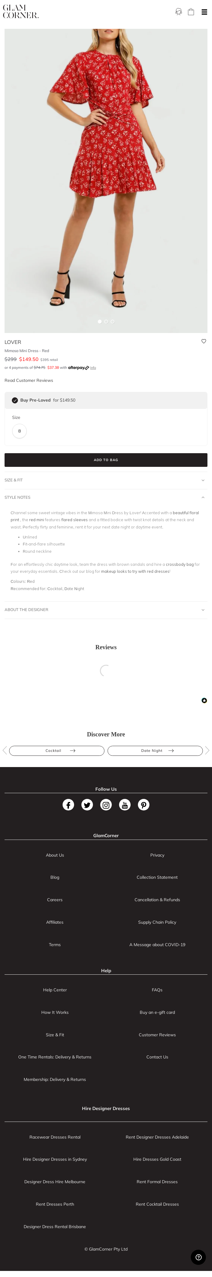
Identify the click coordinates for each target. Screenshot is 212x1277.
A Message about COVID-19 (157, 944)
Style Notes (104, 497)
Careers (55, 899)
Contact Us (157, 1057)
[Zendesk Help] (198, 1257)
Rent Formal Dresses (157, 1181)
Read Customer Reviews (29, 380)
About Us (55, 855)
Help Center (55, 990)
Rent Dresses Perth (55, 1204)
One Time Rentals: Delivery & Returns (54, 1057)
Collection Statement (157, 877)
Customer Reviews (157, 1035)
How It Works (55, 1012)
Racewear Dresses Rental (54, 1137)
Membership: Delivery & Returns (55, 1079)
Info (93, 367)
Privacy (157, 855)
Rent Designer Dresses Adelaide (157, 1137)
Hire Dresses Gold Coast (157, 1159)
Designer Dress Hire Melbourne (54, 1181)
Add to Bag (106, 460)
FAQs (157, 990)
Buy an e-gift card (157, 1012)
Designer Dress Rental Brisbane (55, 1226)
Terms (55, 944)
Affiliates (54, 922)
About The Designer (104, 609)
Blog (54, 877)
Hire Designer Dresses (106, 1108)
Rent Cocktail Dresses (157, 1204)
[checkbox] (15, 400)
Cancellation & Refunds (157, 899)
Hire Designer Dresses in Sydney (55, 1159)
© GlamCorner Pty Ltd (106, 1249)
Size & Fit (104, 480)
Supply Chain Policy (157, 922)
